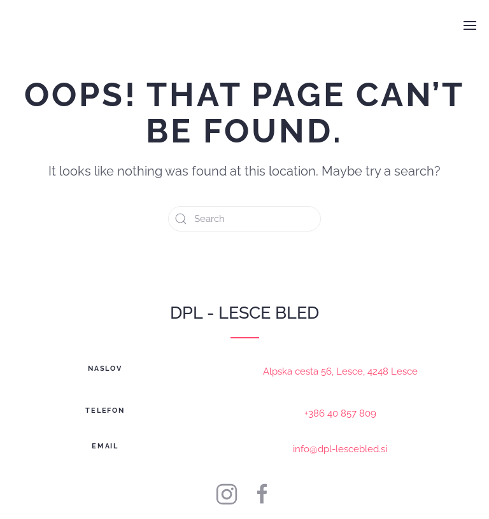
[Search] (244, 219)
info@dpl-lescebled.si (340, 449)
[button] (470, 25)
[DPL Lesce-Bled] (262, 493)
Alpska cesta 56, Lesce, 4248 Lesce (340, 371)
